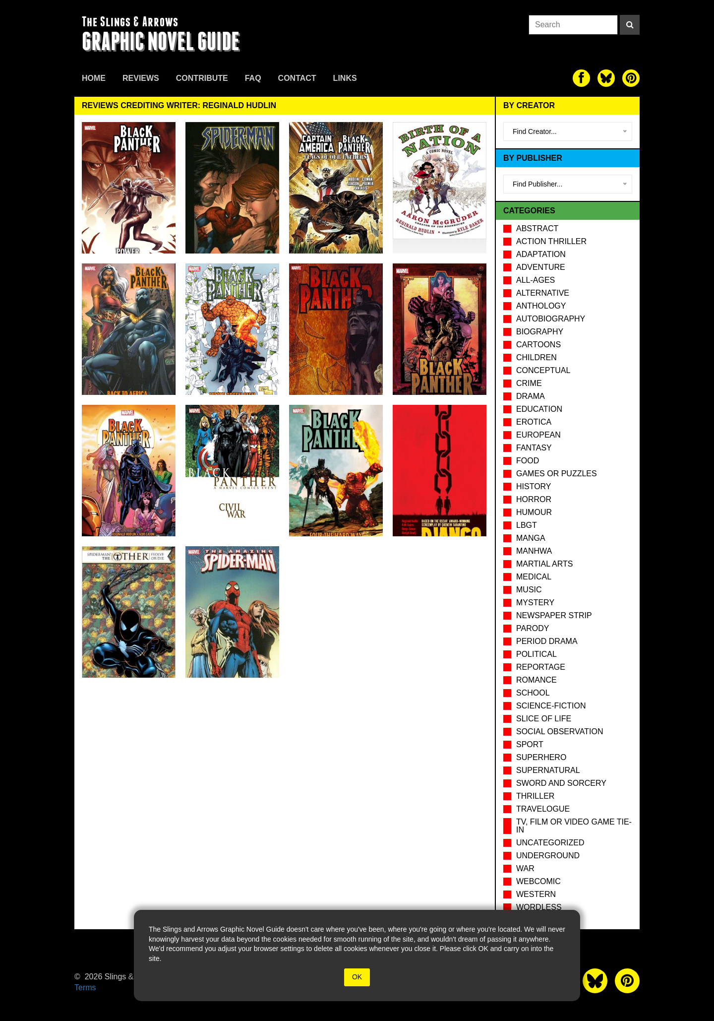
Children (536, 357)
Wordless (539, 907)
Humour (534, 512)
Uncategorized (550, 842)
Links (345, 78)
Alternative (542, 293)
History (533, 486)
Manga (530, 538)
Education (539, 409)
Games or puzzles (556, 473)
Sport (529, 744)
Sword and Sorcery (561, 783)
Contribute (202, 78)
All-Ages (535, 280)
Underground (548, 855)
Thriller (535, 796)
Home (94, 78)
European (538, 435)
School (533, 693)
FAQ (253, 78)
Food (527, 460)
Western (536, 894)
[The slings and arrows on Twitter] (606, 78)
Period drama (547, 641)
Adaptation (541, 254)
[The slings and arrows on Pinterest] (631, 78)
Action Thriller (551, 241)
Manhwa (534, 551)
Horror (533, 499)
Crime (529, 383)
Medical (533, 577)
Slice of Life (543, 718)
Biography (539, 331)
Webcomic (538, 881)
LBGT (526, 525)
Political (536, 654)
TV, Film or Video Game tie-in (574, 826)
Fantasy (534, 448)
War (525, 868)
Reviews (140, 78)
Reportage (540, 667)
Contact (297, 78)
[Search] (630, 25)
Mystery (535, 602)
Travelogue (543, 809)
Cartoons (538, 344)
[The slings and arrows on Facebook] (581, 78)
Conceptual (543, 370)
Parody (532, 628)
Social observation (559, 731)
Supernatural (548, 770)
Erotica (533, 422)
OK (357, 977)
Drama (530, 396)
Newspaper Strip (554, 615)
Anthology (541, 306)
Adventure (540, 267)
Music (529, 589)
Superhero (541, 757)
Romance (536, 680)
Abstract (537, 228)
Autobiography (550, 319)
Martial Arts (544, 564)
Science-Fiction (551, 706)
